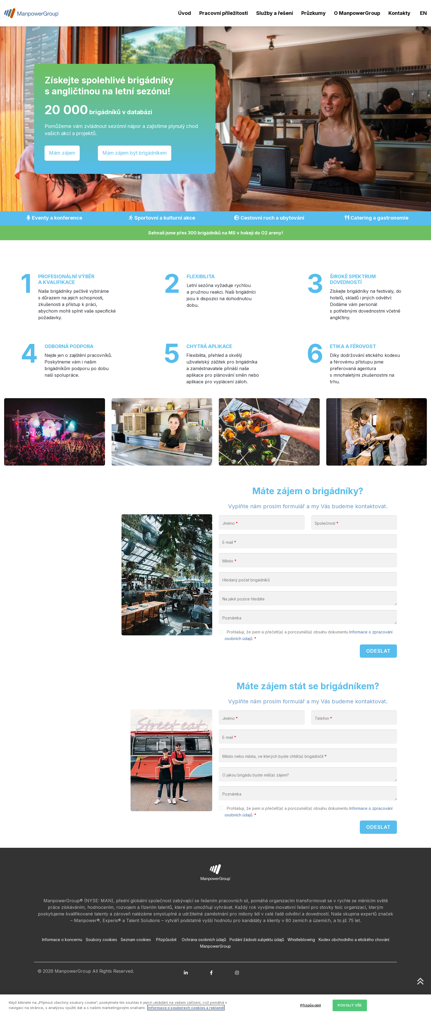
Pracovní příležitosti (223, 13)
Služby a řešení (274, 13)
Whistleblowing (301, 955)
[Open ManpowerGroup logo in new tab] (216, 888)
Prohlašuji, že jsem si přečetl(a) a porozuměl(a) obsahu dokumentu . (309, 644)
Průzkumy (313, 13)
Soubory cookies (101, 955)
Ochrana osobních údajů (204, 955)
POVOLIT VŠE (350, 1005)
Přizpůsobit (166, 955)
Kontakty (399, 13)
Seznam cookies (136, 955)
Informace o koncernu (62, 955)
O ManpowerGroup (357, 13)
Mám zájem (62, 153)
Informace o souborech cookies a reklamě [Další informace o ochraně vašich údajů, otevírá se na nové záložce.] (186, 1007)
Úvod (184, 13)
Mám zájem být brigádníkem (134, 153)
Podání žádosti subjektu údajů (257, 955)
